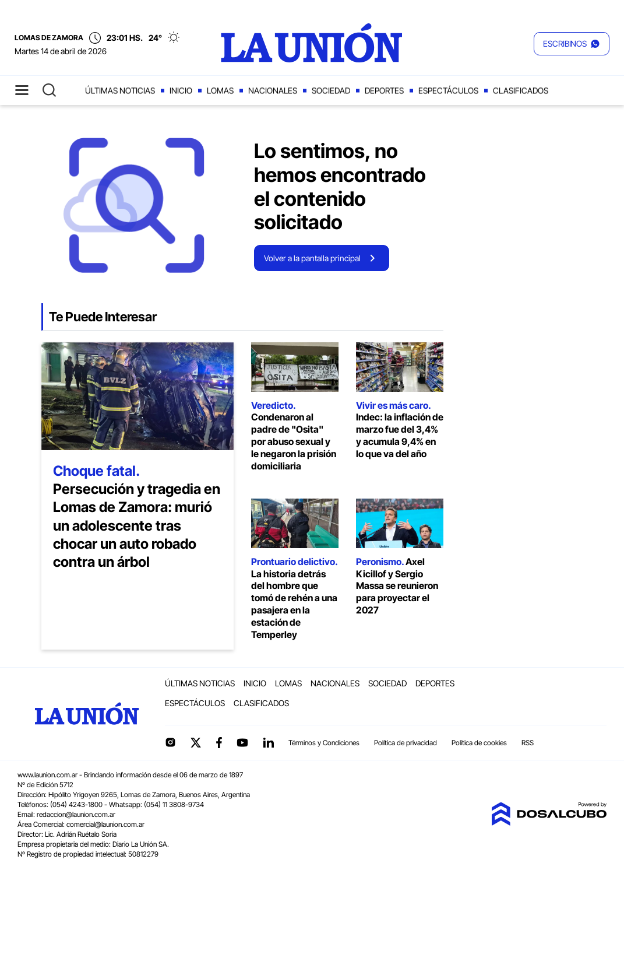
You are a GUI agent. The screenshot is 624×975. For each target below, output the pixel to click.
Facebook (219, 742)
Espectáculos (448, 91)
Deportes (384, 91)
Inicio (181, 91)
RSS (527, 742)
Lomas (220, 91)
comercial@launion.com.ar (105, 824)
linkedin (268, 742)
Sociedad (331, 91)
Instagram (170, 742)
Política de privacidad (405, 742)
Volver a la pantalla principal (312, 258)
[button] (571, 43)
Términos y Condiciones (323, 742)
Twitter (196, 742)
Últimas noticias (120, 91)
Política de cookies (479, 742)
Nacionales (272, 91)
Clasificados (520, 91)
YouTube (242, 742)
